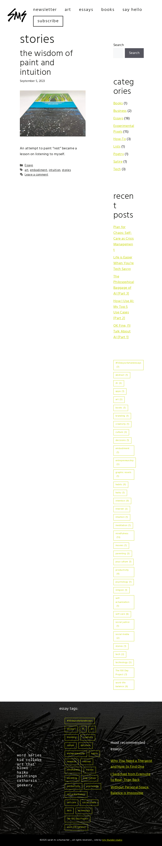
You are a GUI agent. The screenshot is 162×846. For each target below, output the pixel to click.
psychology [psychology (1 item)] (124, 582)
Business (119, 111)
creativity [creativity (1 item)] (122, 424)
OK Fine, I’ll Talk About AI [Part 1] (122, 331)
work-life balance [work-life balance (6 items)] (122, 685)
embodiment (38, 170)
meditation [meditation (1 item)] (123, 525)
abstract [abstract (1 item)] (122, 375)
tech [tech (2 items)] (120, 654)
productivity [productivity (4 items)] (122, 572)
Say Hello (132, 9)
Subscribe (48, 21)
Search (118, 45)
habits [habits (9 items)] (121, 485)
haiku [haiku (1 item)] (120, 493)
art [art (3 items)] (119, 399)
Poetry (118, 154)
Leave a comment (36, 174)
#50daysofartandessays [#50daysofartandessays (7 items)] (128, 365)
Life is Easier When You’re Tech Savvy (123, 263)
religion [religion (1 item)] (121, 590)
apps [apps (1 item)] (120, 391)
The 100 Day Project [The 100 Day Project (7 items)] (122, 672)
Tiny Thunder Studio (112, 840)
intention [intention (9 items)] (122, 501)
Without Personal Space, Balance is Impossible (130, 790)
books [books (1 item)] (121, 408)
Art (68, 9)
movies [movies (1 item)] (121, 545)
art (26, 170)
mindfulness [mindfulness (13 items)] (122, 535)
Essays (86, 9)
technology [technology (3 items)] (124, 663)
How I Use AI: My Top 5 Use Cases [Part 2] (123, 309)
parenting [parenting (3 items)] (123, 554)
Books (108, 9)
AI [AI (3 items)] (119, 383)
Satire (117, 162)
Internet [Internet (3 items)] (122, 509)
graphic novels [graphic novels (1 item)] (123, 474)
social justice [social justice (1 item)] (122, 624)
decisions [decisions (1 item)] (122, 440)
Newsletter (45, 9)
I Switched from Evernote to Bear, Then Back (130, 777)
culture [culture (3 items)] (121, 432)
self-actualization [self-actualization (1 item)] (122, 602)
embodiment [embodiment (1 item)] (122, 450)
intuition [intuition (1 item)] (122, 517)
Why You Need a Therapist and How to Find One (131, 764)
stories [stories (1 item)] (121, 646)
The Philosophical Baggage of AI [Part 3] (123, 285)
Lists (117, 147)
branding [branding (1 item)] (122, 416)
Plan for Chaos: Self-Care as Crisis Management (123, 238)
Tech (117, 169)
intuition (55, 170)
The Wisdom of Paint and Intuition (46, 63)
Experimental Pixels (123, 129)
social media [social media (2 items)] (122, 636)
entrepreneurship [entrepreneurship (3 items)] (125, 462)
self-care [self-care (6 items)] (122, 614)
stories (66, 170)
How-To (119, 139)
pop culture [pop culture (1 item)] (123, 562)
